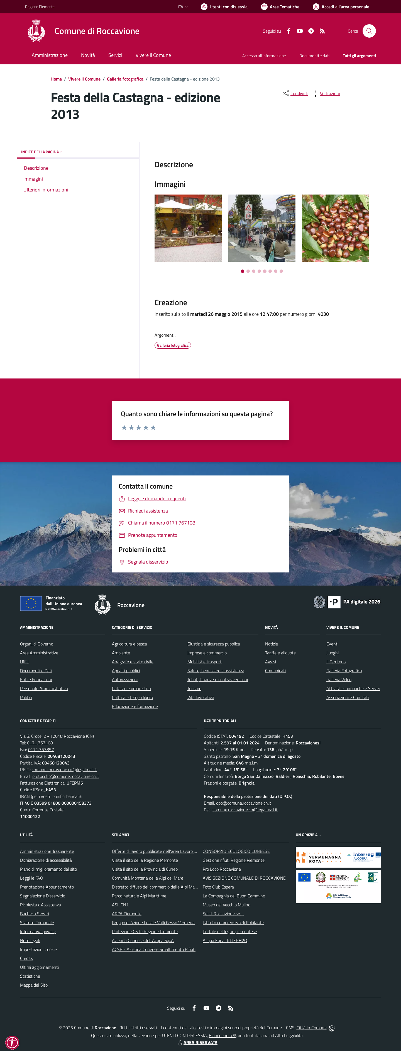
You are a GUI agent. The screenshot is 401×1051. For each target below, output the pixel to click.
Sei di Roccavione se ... (223, 913)
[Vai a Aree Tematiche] (280, 6)
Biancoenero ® (222, 1035)
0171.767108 (40, 742)
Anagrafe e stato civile (132, 661)
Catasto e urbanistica (131, 688)
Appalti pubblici (126, 670)
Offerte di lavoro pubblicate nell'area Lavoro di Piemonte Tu (166, 851)
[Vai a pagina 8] (281, 271)
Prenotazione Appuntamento (47, 886)
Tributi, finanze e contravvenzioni (217, 679)
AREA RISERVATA (197, 1042)
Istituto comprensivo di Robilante (233, 922)
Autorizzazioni (125, 679)
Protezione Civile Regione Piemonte (145, 931)
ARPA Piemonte (126, 913)
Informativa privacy (38, 931)
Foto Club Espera (218, 886)
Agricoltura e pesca (129, 643)
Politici (26, 697)
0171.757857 (41, 749)
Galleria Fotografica (344, 670)
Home (56, 79)
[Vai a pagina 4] (259, 271)
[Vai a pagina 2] (248, 271)
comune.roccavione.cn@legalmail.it (64, 769)
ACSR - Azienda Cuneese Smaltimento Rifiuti (153, 949)
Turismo (194, 688)
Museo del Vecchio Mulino (226, 904)
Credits (26, 958)
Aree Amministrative (39, 652)
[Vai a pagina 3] (253, 271)
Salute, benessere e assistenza (215, 670)
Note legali (30, 940)
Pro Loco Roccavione (222, 869)
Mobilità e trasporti (204, 661)
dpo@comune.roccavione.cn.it (243, 803)
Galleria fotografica (125, 79)
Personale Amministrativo (44, 688)
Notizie (271, 643)
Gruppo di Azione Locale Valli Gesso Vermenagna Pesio (162, 922)
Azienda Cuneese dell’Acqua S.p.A (143, 940)
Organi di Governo (36, 643)
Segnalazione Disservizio (42, 895)
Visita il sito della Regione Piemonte (145, 860)
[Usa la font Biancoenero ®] (224, 6)
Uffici (24, 661)
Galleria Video (338, 679)
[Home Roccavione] (82, 31)
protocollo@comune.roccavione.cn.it (65, 776)
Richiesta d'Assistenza (40, 904)
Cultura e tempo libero (132, 697)
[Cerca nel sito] (369, 31)
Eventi (332, 643)
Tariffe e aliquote (280, 652)
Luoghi (332, 652)
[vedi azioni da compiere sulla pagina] (325, 93)
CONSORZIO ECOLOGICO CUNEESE (236, 851)
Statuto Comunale (37, 922)
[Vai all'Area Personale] (341, 6)
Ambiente (121, 652)
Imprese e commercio (207, 652)
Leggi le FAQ (31, 878)
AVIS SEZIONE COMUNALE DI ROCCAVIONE (244, 878)
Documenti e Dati (36, 670)
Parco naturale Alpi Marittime (139, 895)
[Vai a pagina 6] (270, 271)
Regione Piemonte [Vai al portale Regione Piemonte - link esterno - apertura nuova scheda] (40, 6)
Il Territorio (336, 661)
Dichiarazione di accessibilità (46, 860)
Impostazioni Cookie (38, 949)
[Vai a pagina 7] (275, 271)
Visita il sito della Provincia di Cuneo (145, 869)
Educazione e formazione (135, 706)
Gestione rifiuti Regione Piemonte (234, 860)
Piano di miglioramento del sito (48, 869)
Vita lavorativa (200, 697)
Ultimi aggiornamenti (39, 967)
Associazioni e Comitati (347, 697)
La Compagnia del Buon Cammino (234, 895)
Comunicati (275, 670)
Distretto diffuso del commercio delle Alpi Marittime (159, 886)
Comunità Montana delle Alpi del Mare (147, 878)
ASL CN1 (120, 904)
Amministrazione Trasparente (47, 851)
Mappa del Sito (34, 985)
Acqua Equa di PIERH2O (225, 940)
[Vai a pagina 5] (264, 271)
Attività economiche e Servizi (353, 688)
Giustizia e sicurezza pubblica (213, 643)
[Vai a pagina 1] (242, 271)
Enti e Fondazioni (36, 679)
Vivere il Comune (84, 79)
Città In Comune (312, 1027)
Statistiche (30, 976)
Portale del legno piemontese (230, 931)
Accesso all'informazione (264, 55)
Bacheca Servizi (34, 913)
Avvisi (270, 661)
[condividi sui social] (294, 93)
